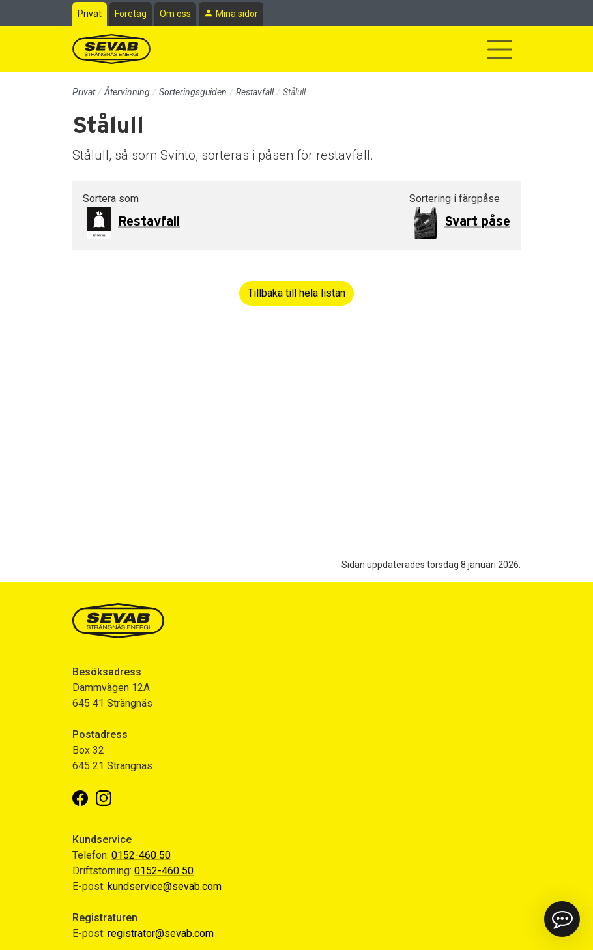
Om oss (175, 13)
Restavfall (255, 92)
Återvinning (127, 92)
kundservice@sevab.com (165, 886)
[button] (562, 919)
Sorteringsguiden (193, 92)
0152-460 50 (141, 855)
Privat (90, 13)
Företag (131, 13)
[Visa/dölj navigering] (500, 49)
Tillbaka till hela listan (296, 293)
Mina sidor (237, 13)
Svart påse (477, 221)
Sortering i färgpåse (454, 198)
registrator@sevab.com (161, 933)
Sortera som (111, 198)
